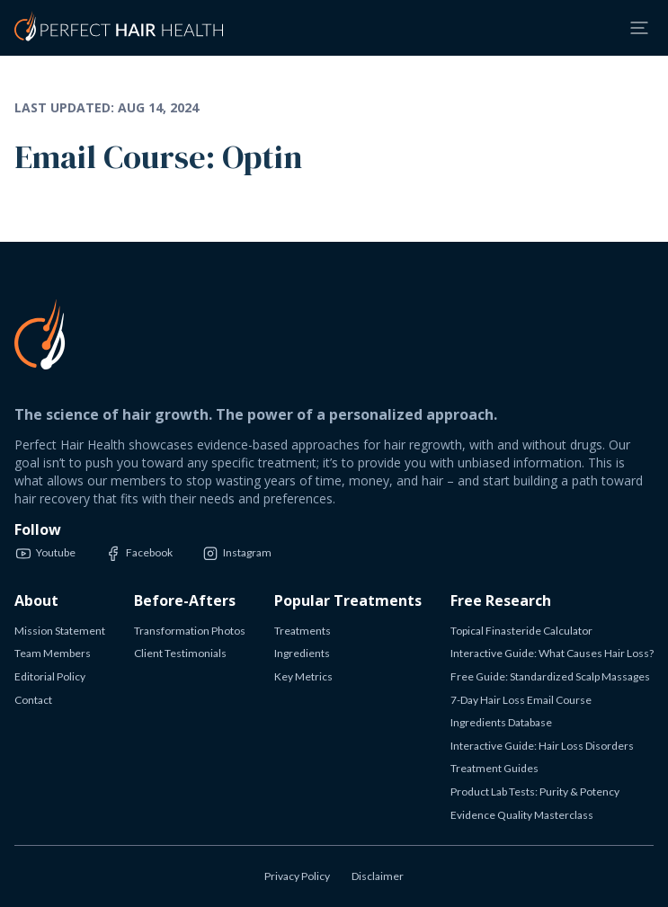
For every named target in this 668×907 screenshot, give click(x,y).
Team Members (52, 653)
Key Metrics (303, 676)
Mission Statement (59, 630)
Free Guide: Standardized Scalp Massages (550, 676)
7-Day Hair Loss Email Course (521, 700)
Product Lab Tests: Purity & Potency (534, 791)
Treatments (302, 630)
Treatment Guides (494, 768)
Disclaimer (378, 876)
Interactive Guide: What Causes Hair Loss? (552, 653)
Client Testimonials (180, 653)
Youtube (45, 553)
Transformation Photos (189, 630)
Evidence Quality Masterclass (521, 815)
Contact (33, 700)
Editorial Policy (49, 676)
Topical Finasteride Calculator (521, 630)
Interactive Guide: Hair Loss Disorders (542, 745)
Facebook (138, 553)
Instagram (236, 553)
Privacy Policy (297, 876)
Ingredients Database (501, 722)
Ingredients (302, 653)
